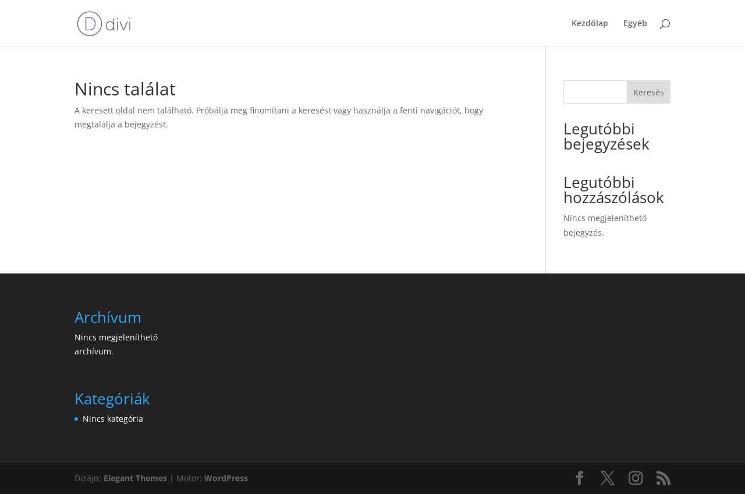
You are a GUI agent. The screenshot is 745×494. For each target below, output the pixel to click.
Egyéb (635, 24)
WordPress (226, 478)
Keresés (648, 92)
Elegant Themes (135, 478)
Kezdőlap (590, 24)
